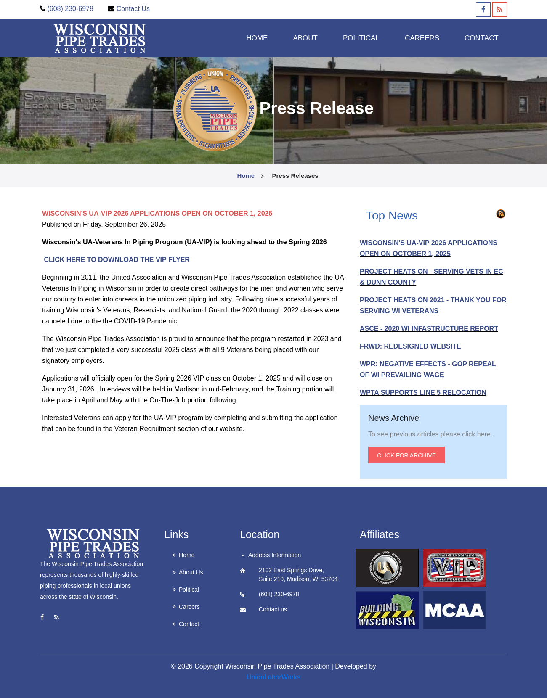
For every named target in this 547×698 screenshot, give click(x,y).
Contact (482, 37)
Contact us (273, 609)
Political (189, 589)
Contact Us (133, 8)
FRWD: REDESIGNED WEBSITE (410, 346)
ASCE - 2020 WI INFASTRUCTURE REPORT (429, 328)
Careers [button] (422, 37)
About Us (191, 572)
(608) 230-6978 (70, 8)
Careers (189, 606)
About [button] (305, 37)
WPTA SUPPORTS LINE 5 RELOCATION (423, 392)
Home (257, 37)
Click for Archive (406, 455)
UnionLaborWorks (273, 677)
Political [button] (361, 37)
